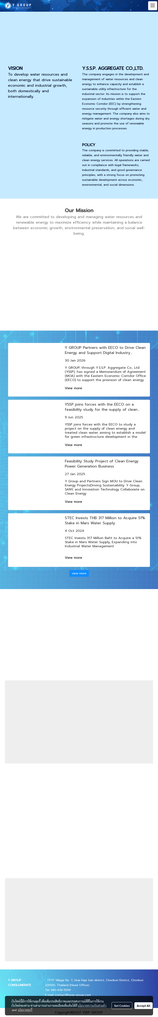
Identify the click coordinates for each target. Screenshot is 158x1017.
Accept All (143, 1005)
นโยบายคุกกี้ (25, 1010)
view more (79, 573)
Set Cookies (122, 1005)
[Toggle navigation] (152, 5)
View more (74, 388)
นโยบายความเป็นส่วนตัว (92, 1005)
